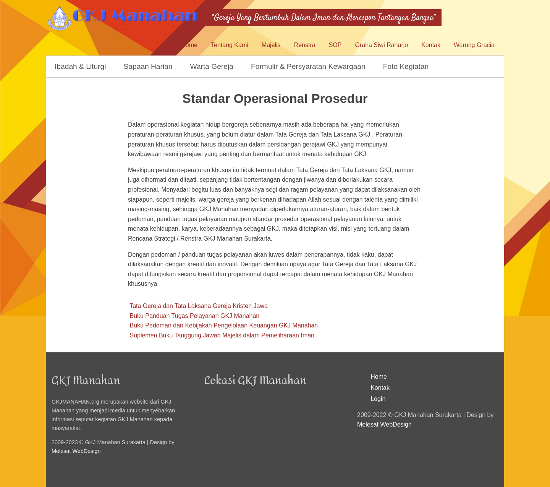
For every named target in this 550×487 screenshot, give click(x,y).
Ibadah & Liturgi (80, 66)
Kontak (430, 45)
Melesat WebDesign (76, 451)
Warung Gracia (474, 45)
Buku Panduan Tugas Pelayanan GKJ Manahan (194, 316)
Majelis (271, 45)
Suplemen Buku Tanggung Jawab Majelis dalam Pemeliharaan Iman (221, 335)
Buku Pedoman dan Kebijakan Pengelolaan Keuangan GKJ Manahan (223, 325)
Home (189, 45)
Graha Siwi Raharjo (381, 45)
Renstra (304, 45)
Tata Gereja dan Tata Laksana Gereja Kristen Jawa (198, 306)
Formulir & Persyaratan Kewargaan (308, 66)
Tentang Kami (229, 45)
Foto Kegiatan (406, 66)
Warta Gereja (211, 66)
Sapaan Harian (148, 66)
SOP (335, 45)
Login (377, 399)
